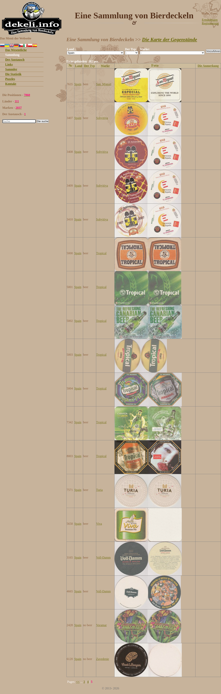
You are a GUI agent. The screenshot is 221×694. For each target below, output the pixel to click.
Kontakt (10, 83)
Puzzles (10, 79)
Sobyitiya (102, 118)
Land (78, 65)
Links (9, 64)
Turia (99, 490)
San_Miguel (103, 84)
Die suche (42, 121)
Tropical (101, 253)
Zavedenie (102, 659)
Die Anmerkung (208, 65)
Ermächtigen (210, 19)
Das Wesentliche (16, 50)
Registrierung (210, 23)
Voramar (101, 625)
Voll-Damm (103, 557)
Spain (77, 84)
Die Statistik (13, 74)
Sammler (11, 69)
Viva (99, 523)
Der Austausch (15, 59)
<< (78, 681)
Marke (105, 65)
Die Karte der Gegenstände (169, 39)
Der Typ (89, 65)
